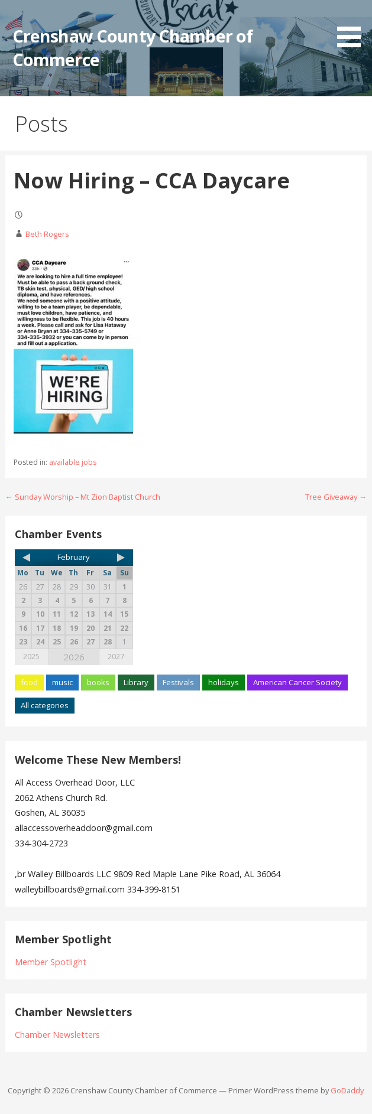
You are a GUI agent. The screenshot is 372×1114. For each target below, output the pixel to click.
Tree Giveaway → (336, 496)
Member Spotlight (50, 962)
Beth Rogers (47, 234)
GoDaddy (347, 1090)
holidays (223, 682)
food (29, 682)
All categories (45, 705)
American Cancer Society (297, 682)
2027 (116, 656)
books (98, 682)
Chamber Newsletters (57, 1034)
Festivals (178, 682)
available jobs (72, 462)
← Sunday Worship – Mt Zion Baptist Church (82, 496)
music (62, 682)
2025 (31, 656)
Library (136, 682)
